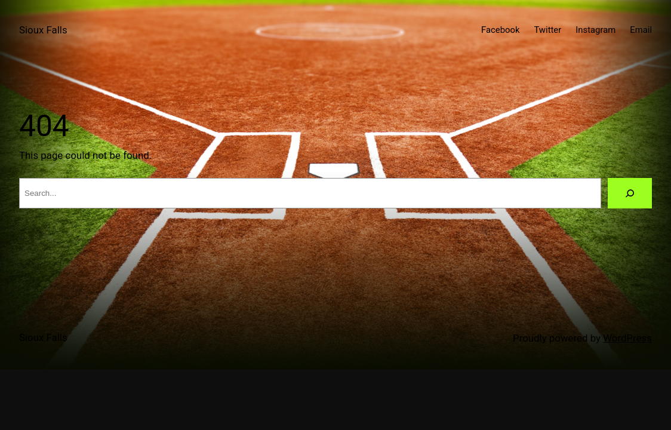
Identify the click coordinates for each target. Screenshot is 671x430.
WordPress (627, 338)
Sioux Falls (43, 30)
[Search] (630, 193)
